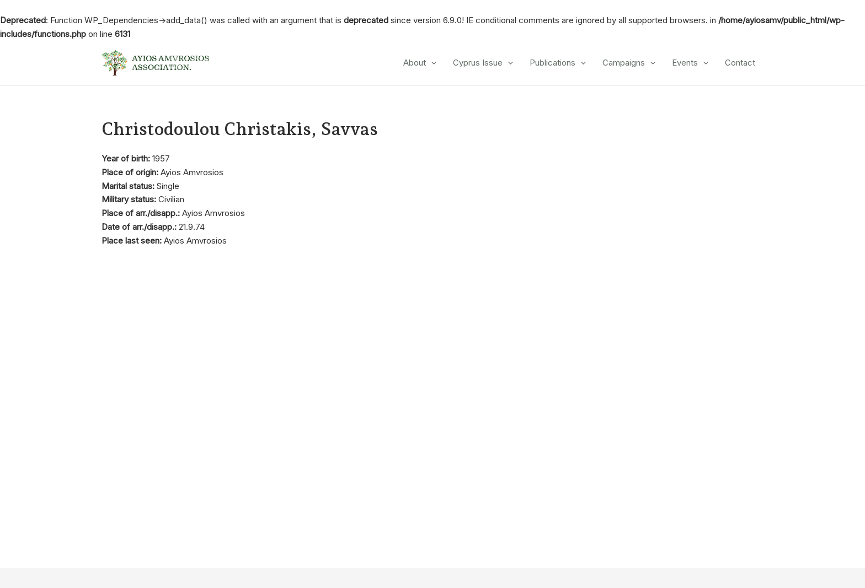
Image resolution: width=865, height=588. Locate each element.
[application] (431, 63)
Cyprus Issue (483, 63)
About (419, 63)
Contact (740, 62)
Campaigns (628, 63)
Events (690, 63)
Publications (558, 63)
